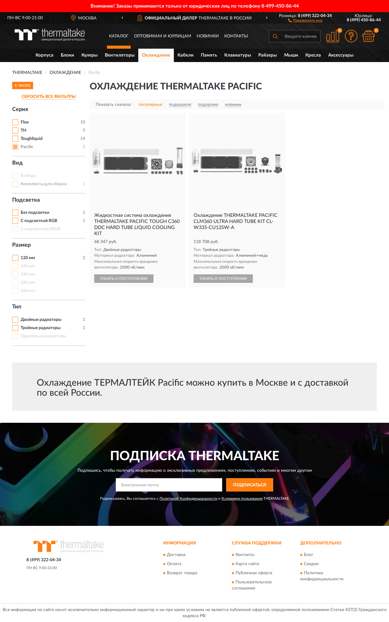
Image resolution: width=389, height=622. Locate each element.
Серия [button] (20, 109)
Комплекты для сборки (44, 184)
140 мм (28, 266)
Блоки (67, 55)
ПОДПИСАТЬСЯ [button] (249, 485)
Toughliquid (32, 139)
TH (23, 130)
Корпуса (44, 55)
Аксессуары (340, 55)
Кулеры (89, 55)
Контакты (236, 36)
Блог (308, 555)
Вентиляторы (120, 55)
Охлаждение (156, 55)
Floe (25, 122)
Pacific (27, 147)
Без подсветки (35, 212)
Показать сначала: (114, 105)
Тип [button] (16, 307)
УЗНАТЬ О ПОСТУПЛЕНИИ (123, 278)
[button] (305, 20)
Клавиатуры (237, 55)
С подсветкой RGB (39, 221)
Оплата (174, 564)
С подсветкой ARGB (40, 229)
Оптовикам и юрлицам (162, 36)
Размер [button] (21, 245)
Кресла (313, 55)
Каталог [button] (119, 36)
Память (209, 55)
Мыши (291, 55)
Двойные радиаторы (41, 320)
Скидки (311, 564)
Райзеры (267, 55)
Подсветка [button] (26, 200)
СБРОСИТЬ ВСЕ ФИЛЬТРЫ (49, 97)
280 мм (28, 282)
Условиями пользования (242, 498)
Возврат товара (182, 573)
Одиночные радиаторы (43, 336)
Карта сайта (247, 564)
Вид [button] (17, 163)
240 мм (28, 274)
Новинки (208, 36)
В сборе (28, 176)
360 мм (28, 291)
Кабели (185, 55)
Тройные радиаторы (40, 328)
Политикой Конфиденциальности (188, 498)
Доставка (176, 555)
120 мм (28, 258)
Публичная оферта (254, 573)
